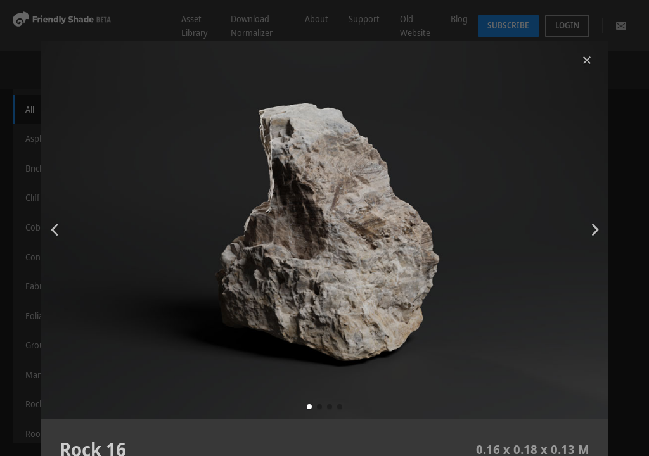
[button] (309, 406)
